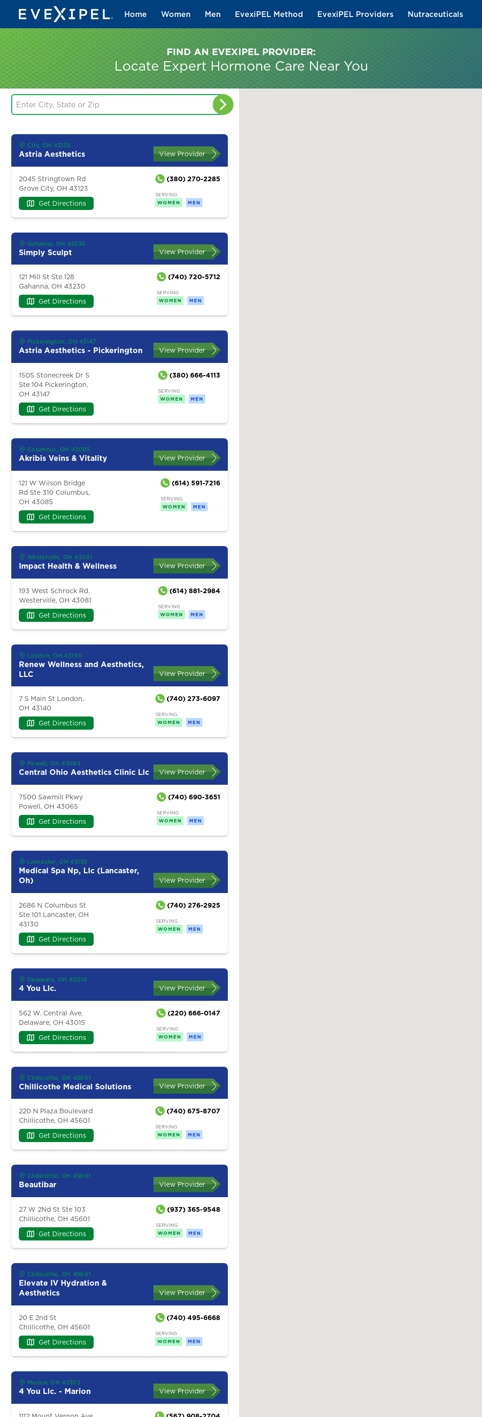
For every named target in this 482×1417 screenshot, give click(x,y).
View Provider (182, 154)
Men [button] (213, 14)
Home (135, 14)
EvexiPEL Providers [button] (355, 14)
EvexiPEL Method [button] (269, 14)
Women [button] (176, 14)
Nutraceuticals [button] (435, 14)
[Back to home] (66, 14)
